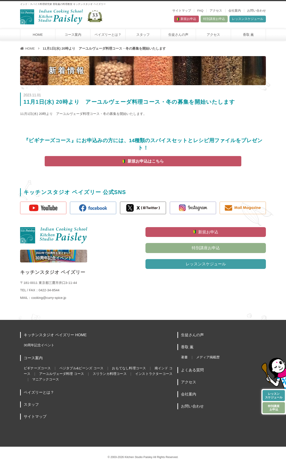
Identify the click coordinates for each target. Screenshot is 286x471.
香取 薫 (248, 36)
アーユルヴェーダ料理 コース (72, 377)
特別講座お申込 (198, 20)
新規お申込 (163, 20)
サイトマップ (181, 10)
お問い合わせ (256, 10)
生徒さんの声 (178, 36)
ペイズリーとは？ (108, 36)
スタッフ (143, 36)
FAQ (200, 10)
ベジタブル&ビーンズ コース (84, 372)
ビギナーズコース (38, 372)
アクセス (216, 10)
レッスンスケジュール (242, 20)
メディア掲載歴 (209, 361)
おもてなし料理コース (135, 372)
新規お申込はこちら (146, 163)
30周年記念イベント (40, 349)
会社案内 (234, 10)
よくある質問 (193, 374)
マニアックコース (64, 382)
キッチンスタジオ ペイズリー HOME (57, 338)
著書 (184, 361)
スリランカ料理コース (123, 377)
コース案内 (73, 36)
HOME (38, 36)
